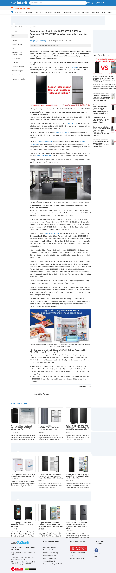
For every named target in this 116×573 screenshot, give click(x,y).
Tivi (13, 48)
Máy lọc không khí (17, 71)
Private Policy (99, 554)
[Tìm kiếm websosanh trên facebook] (96, 550)
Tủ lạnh (35, 27)
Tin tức (21, 27)
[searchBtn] (84, 3)
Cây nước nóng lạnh (18, 66)
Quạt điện (15, 62)
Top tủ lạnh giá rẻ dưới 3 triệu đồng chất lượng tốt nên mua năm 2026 (22, 524)
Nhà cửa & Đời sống (98, 12)
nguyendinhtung (85, 386)
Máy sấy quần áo (17, 44)
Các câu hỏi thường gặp (50, 553)
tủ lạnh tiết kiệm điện (44, 141)
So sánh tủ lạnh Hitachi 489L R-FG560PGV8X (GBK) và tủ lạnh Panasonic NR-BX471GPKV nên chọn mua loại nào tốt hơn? (101, 109)
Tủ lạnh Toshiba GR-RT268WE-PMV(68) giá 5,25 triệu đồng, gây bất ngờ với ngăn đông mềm (77, 427)
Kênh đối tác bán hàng (77, 558)
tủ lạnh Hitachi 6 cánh (51, 233)
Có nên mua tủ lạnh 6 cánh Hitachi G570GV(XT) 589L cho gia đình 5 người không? (101, 120)
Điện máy (38, 12)
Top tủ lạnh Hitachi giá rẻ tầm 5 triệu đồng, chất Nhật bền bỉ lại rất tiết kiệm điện (77, 476)
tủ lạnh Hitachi (71, 123)
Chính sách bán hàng (49, 555)
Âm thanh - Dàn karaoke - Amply (17, 53)
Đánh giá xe (85, 12)
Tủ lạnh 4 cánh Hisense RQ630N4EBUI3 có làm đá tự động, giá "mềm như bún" (48, 427)
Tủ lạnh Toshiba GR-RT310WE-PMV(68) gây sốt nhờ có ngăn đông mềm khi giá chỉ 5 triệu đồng (50, 476)
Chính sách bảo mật (49, 561)
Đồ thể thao (48, 12)
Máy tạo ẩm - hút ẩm (18, 79)
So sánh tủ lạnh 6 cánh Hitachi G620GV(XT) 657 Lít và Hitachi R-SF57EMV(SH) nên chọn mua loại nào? (101, 143)
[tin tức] (12, 12)
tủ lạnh (74, 67)
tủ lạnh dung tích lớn (62, 133)
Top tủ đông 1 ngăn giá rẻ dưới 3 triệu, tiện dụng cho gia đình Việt (23, 475)
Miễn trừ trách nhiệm (49, 558)
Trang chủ (14, 27)
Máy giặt (14, 40)
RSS (96, 556)
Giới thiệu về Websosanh (77, 552)
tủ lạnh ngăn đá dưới (43, 156)
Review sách (67, 12)
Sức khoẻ (76, 12)
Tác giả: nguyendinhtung (38, 41)
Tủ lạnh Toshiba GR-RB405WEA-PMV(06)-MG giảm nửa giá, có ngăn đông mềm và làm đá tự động (77, 525)
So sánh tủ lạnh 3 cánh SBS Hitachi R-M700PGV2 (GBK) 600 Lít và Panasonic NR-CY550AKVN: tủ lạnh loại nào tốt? (101, 131)
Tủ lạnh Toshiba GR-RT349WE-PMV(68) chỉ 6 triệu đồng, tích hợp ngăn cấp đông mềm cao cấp (50, 524)
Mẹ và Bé (57, 12)
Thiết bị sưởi (16, 58)
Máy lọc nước (16, 75)
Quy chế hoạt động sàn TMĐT (52, 564)
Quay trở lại (41, 394)
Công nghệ (18, 12)
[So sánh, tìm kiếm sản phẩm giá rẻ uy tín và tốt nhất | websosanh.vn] (19, 3)
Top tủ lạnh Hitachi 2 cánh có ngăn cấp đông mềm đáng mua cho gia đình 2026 (22, 427)
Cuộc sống (28, 12)
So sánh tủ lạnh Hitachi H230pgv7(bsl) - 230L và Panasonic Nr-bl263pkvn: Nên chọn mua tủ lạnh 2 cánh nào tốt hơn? (101, 97)
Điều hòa (15, 32)
